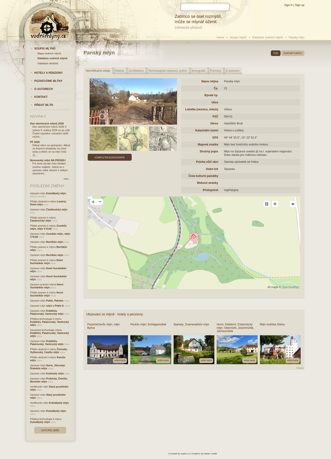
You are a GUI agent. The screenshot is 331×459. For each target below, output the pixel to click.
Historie (119, 70)
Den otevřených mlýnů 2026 (47, 123)
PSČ (215, 116)
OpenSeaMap (290, 287)
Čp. (216, 88)
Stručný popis (209, 151)
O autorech (232, 70)
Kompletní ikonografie (110, 157)
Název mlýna (209, 81)
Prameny (215, 70)
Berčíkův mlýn (54, 241)
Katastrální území (206, 130)
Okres (214, 123)
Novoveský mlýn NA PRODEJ (48, 160)
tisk (275, 53)
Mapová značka (208, 144)
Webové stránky (207, 183)
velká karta (119, 360)
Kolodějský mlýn (56, 193)
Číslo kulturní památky (203, 176)
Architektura (136, 70)
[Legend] (293, 204)
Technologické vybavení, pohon (167, 70)
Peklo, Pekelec (55, 300)
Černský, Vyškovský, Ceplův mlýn (48, 351)
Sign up (299, 5)
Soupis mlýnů (238, 37)
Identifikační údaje (98, 70)
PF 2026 (35, 142)
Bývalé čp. (211, 95)
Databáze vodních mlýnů (267, 37)
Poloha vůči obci (207, 161)
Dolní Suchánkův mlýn (46, 262)
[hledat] (205, 7)
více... (67, 178)
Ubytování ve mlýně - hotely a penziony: (115, 314)
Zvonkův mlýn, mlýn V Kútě (48, 227)
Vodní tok (212, 169)
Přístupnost (210, 190)
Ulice (215, 102)
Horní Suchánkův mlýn (46, 286)
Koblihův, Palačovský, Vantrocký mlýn (47, 312)
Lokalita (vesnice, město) (201, 109)
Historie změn (50, 430)
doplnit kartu (293, 53)
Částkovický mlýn (56, 209)
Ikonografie (198, 70)
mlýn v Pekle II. (55, 305)
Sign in (288, 5)
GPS (215, 137)
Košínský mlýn (55, 373)
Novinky (38, 116)
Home (220, 37)
